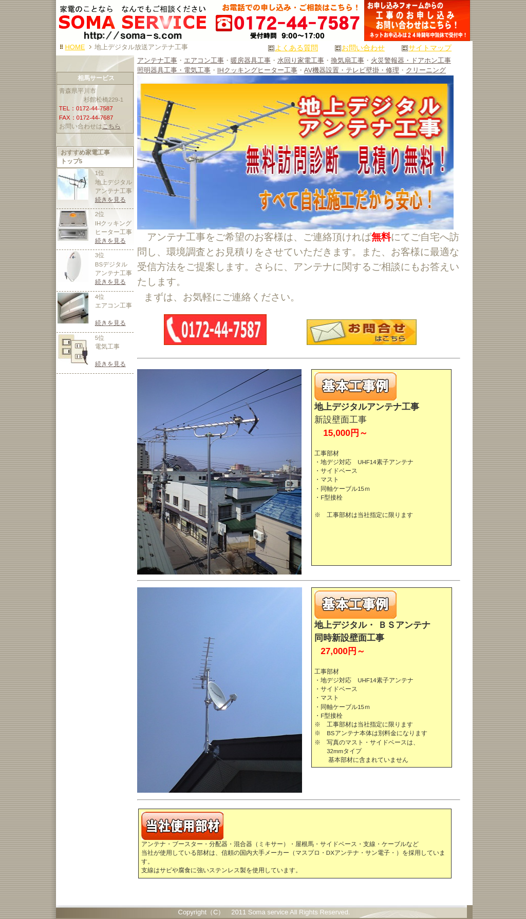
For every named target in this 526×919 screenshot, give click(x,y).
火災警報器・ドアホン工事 (411, 60)
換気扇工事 (347, 60)
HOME (75, 47)
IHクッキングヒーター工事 (257, 70)
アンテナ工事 (157, 60)
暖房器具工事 (251, 60)
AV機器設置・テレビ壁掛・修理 (351, 70)
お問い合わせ (363, 48)
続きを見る (110, 200)
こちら (111, 126)
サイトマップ (430, 48)
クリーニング (426, 70)
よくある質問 (296, 48)
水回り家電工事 (300, 60)
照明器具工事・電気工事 (174, 70)
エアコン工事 (204, 60)
